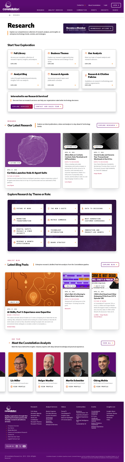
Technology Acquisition (49, 418)
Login (105, 5)
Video (108, 420)
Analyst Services (55, 10)
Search (115, 10)
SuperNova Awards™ (82, 415)
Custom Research (51, 415)
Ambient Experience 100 (82, 417)
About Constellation (94, 5)
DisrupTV (64, 411)
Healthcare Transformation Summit (95, 419)
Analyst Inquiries (51, 411)
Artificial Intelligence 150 (82, 421)
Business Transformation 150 (82, 412)
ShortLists (34, 417)
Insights (104, 10)
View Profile (19, 386)
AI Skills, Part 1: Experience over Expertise (29, 312)
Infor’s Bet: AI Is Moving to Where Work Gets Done (75, 295)
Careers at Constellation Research (17, 432)
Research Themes (36, 422)
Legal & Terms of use (14, 439)
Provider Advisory (51, 413)
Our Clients (11, 428)
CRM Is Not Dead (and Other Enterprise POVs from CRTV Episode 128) (105, 296)
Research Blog (35, 415)
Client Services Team (14, 436)
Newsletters (110, 415)
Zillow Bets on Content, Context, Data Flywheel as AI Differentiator (76, 157)
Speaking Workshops (49, 421)
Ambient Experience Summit (97, 427)
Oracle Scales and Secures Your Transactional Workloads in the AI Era (104, 157)
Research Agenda (36, 413)
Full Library (34, 411)
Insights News (111, 411)
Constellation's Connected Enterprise (95, 413)
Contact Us (80, 5)
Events (94, 10)
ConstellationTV (66, 413)
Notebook (109, 417)
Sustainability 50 (81, 424)
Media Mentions (12, 430)
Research (40, 10)
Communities (82, 10)
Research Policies (36, 424)
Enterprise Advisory (52, 424)
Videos (70, 10)
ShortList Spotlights (67, 417)
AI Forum (94, 416)
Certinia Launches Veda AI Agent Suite (27, 172)
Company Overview (13, 426)
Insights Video (65, 415)
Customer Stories (112, 413)
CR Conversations (66, 420)
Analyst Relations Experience (96, 423)
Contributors (34, 420)
